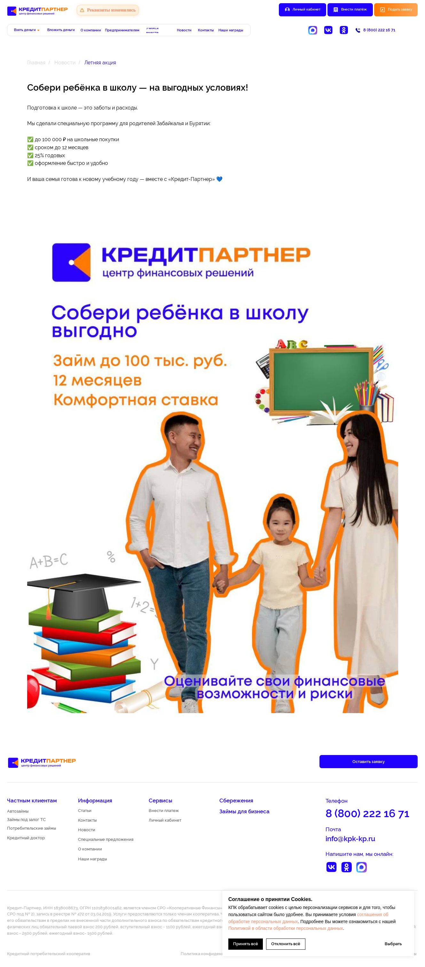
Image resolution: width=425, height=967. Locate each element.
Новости (64, 63)
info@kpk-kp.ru (350, 838)
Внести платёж (354, 9)
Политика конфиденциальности (213, 953)
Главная (36, 63)
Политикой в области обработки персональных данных (285, 928)
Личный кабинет (306, 9)
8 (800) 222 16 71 (379, 30)
